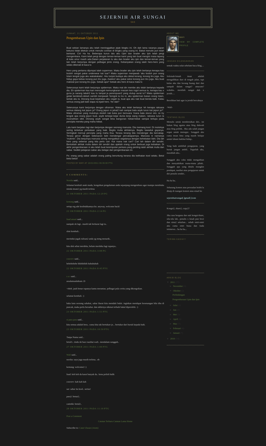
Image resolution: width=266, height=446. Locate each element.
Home (130, 421)
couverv (70, 258)
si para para (72, 319)
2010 (172, 338)
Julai (175, 305)
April (176, 319)
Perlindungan (178, 294)
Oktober (177, 290)
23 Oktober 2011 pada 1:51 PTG (87, 311)
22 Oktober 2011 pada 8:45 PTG (87, 268)
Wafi (69, 354)
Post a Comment (74, 416)
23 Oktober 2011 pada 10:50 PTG (88, 329)
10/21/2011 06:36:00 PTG (100, 163)
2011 (172, 282)
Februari (177, 328)
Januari (176, 333)
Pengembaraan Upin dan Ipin (85, 38)
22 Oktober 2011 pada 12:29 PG (87, 193)
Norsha (70, 180)
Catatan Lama (119, 421)
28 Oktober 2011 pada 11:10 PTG (88, 408)
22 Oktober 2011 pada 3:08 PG (86, 250)
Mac (175, 323)
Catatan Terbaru (105, 421)
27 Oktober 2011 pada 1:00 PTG (87, 346)
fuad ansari (72, 219)
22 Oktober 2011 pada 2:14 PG (86, 211)
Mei (175, 314)
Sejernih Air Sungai (133, 17)
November (178, 286)
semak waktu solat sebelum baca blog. (184, 65)
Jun (175, 310)
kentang (70, 201)
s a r (68, 276)
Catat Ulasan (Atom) (88, 427)
